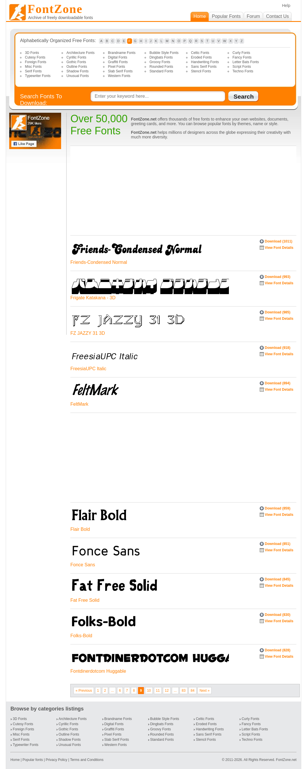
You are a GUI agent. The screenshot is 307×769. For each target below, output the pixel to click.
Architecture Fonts (81, 53)
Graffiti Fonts (118, 62)
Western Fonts (119, 76)
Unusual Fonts (78, 76)
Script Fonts (242, 67)
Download (278, 241)
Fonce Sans (82, 564)
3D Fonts (32, 53)
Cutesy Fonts (35, 57)
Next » (204, 691)
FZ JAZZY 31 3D (87, 333)
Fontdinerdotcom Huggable (98, 671)
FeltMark (79, 404)
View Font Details (279, 248)
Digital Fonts (117, 57)
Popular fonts (32, 760)
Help (286, 5)
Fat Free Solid (84, 600)
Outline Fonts (77, 67)
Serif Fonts (33, 71)
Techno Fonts (243, 71)
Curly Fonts (241, 53)
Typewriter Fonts (38, 76)
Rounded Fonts (161, 67)
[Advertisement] (36, 241)
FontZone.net (286, 760)
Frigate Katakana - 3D (93, 297)
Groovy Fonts (160, 62)
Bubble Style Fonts (164, 53)
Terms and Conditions (86, 760)
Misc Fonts (33, 67)
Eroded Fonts (201, 57)
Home (15, 760)
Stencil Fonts (201, 71)
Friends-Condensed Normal (98, 262)
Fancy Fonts (242, 57)
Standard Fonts (161, 71)
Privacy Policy (56, 760)
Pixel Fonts (116, 67)
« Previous (84, 691)
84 (192, 691)
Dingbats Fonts (161, 57)
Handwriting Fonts (205, 62)
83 (183, 691)
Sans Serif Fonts (204, 67)
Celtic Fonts (200, 53)
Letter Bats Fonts (246, 62)
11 (158, 691)
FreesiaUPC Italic (88, 368)
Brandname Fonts (121, 53)
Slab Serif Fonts (120, 71)
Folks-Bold (81, 635)
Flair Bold (80, 529)
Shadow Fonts (78, 71)
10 (149, 691)
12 (167, 691)
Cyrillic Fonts (76, 57)
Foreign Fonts (35, 62)
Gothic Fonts (76, 62)
